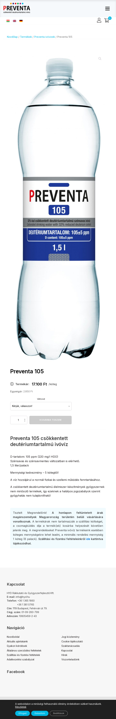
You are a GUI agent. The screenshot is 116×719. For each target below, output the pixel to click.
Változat (41, 399)
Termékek (26, 36)
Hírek (64, 654)
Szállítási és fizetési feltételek (23, 654)
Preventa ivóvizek (44, 36)
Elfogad (22, 713)
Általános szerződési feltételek (24, 650)
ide (88, 539)
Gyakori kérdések (17, 645)
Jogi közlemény (70, 636)
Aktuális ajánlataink (17, 641)
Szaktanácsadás (70, 645)
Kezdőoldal (13, 636)
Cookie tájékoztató (72, 641)
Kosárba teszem (50, 420)
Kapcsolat (66, 650)
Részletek (20, 706)
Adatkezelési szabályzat (20, 659)
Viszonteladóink (70, 659)
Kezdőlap (12, 36)
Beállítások (58, 713)
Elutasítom (40, 713)
